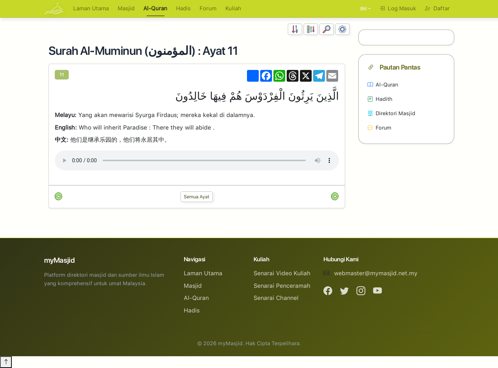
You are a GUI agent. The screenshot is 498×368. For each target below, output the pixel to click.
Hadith (380, 99)
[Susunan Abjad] (311, 29)
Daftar (437, 8)
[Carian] (326, 29)
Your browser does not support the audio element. (197, 160)
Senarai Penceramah (282, 285)
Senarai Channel (276, 297)
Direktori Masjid (391, 113)
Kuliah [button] (233, 8)
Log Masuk (397, 8)
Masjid (126, 8)
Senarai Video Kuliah (282, 273)
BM (363, 8)
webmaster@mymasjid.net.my (376, 273)
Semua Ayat (196, 196)
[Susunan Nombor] (295, 29)
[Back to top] (6, 362)
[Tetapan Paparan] (342, 29)
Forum (208, 8)
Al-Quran (155, 8)
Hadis (183, 8)
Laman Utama (91, 8)
